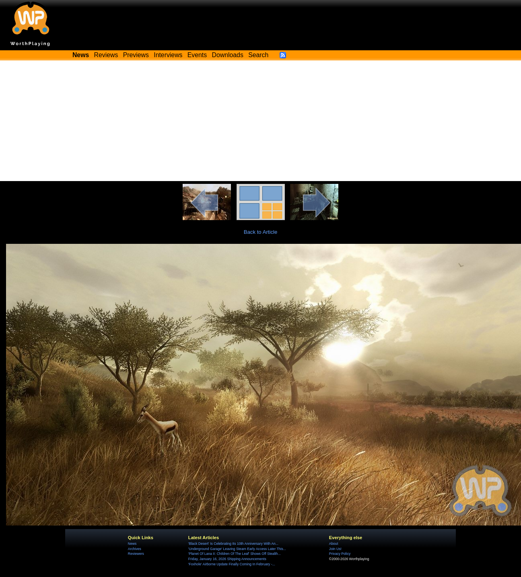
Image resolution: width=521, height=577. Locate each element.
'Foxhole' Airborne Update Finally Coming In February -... (231, 564)
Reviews (106, 55)
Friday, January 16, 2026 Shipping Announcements (227, 559)
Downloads (227, 55)
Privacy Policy (339, 554)
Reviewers (136, 554)
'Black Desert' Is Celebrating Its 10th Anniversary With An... (233, 544)
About (333, 544)
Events (197, 55)
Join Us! (335, 549)
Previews (136, 55)
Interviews (168, 55)
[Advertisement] (261, 120)
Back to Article (261, 232)
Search (258, 55)
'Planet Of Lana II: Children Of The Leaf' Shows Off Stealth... (234, 554)
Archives (134, 549)
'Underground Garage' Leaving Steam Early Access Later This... (237, 549)
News (132, 544)
